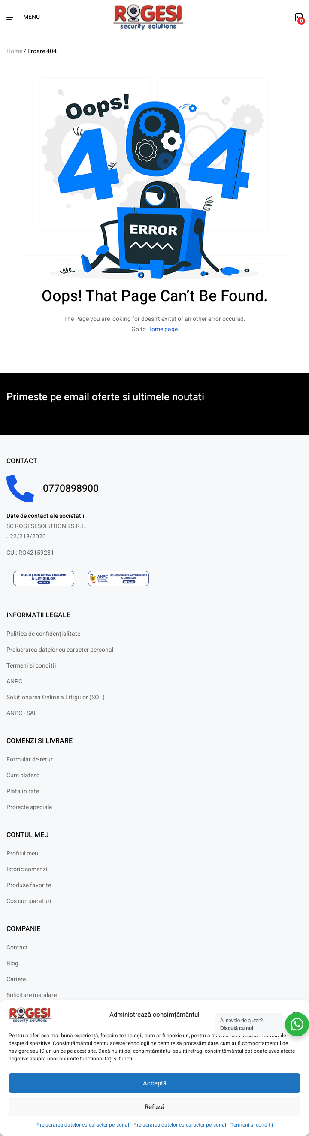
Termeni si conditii (251, 1125)
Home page (162, 329)
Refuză (154, 1107)
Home (14, 51)
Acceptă (155, 1083)
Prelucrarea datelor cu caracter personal (82, 1125)
